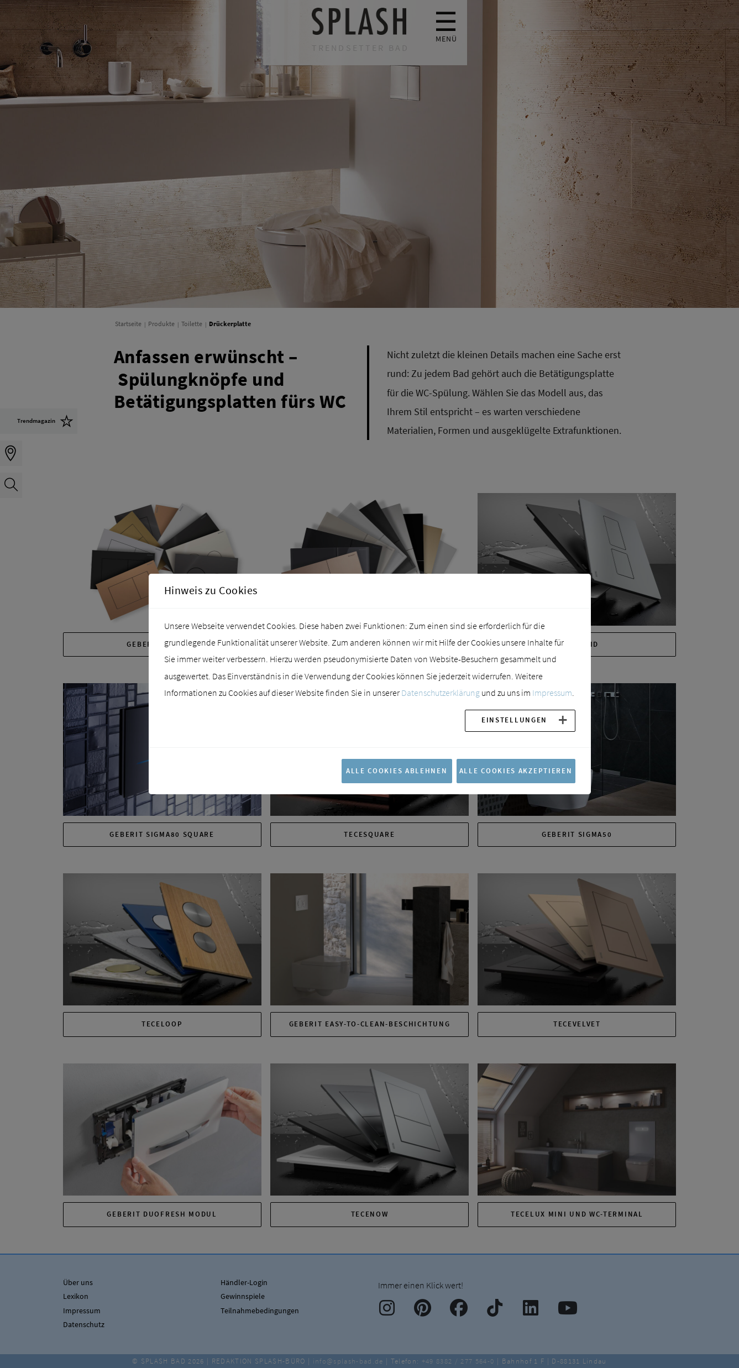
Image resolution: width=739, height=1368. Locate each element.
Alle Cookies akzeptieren (516, 770)
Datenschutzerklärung (440, 692)
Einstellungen (514, 719)
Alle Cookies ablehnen (397, 770)
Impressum (552, 692)
